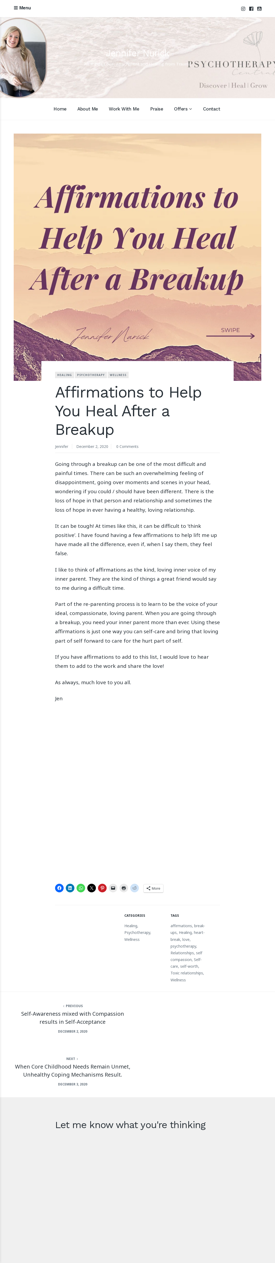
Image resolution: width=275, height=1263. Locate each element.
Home (59, 109)
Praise (156, 109)
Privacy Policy (198, 1251)
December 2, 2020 (92, 446)
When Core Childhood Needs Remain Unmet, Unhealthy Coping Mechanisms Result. (206, 1022)
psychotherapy (183, 947)
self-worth (189, 967)
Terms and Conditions (239, 1251)
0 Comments (128, 446)
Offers (180, 109)
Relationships (182, 953)
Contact (211, 109)
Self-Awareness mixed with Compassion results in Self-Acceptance (68, 1018)
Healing (64, 375)
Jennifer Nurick (137, 53)
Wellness (118, 375)
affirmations (181, 927)
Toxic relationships (187, 974)
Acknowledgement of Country (149, 1251)
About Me (87, 109)
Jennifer (61, 446)
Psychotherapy (91, 375)
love (186, 940)
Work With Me (124, 109)
